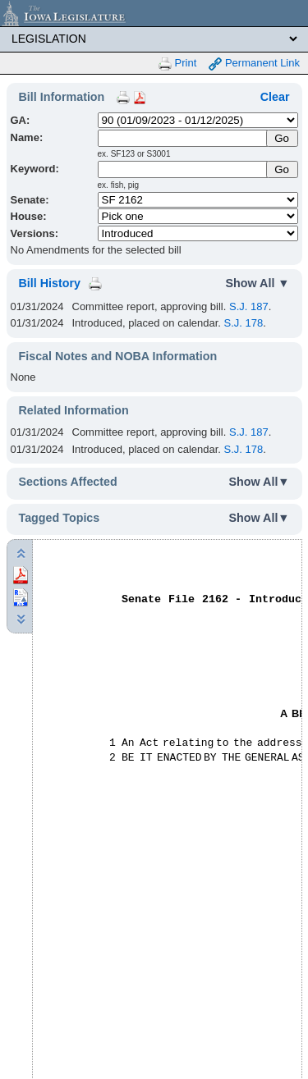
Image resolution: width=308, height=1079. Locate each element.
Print (177, 64)
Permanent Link (254, 64)
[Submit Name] (282, 138)
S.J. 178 (244, 323)
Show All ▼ (258, 283)
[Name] (183, 138)
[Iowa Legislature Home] (154, 13)
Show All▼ (259, 481)
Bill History (49, 283)
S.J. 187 (249, 306)
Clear (275, 97)
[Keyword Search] (183, 169)
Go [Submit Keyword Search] (281, 169)
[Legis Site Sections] (154, 38)
